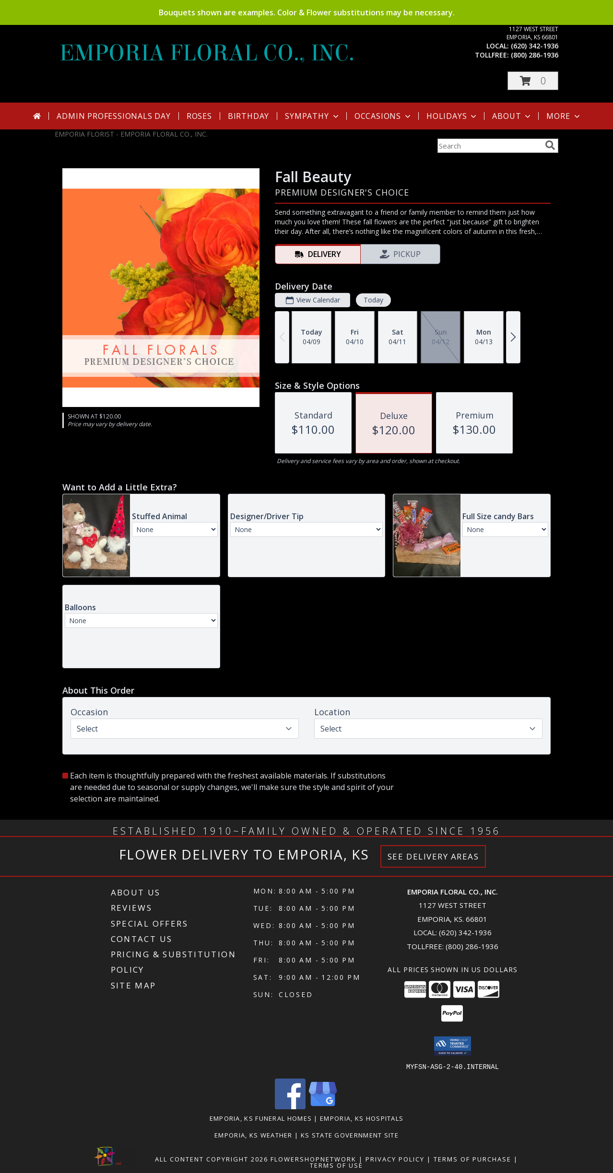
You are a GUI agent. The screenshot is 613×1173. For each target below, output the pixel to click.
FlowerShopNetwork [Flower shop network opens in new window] (313, 1158)
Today (373, 299)
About (512, 116)
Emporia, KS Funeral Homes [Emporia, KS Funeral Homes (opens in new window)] (261, 1118)
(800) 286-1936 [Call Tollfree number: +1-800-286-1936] (472, 946)
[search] (550, 145)
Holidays (452, 116)
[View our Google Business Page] (322, 1106)
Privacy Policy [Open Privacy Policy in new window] (394, 1158)
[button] (532, 80)
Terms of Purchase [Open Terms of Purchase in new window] (472, 1158)
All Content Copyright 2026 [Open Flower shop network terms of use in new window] (211, 1158)
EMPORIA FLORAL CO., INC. (206, 53)
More (563, 116)
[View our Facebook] (290, 1106)
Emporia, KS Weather (253, 1134)
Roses (199, 116)
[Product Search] (489, 145)
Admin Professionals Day (113, 116)
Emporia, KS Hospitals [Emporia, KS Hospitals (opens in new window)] (361, 1118)
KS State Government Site (350, 1134)
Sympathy (312, 116)
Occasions (383, 116)
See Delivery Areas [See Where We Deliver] (433, 856)
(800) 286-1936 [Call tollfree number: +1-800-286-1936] (534, 54)
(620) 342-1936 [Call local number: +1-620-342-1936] (534, 45)
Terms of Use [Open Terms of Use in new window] (336, 1165)
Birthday (248, 116)
